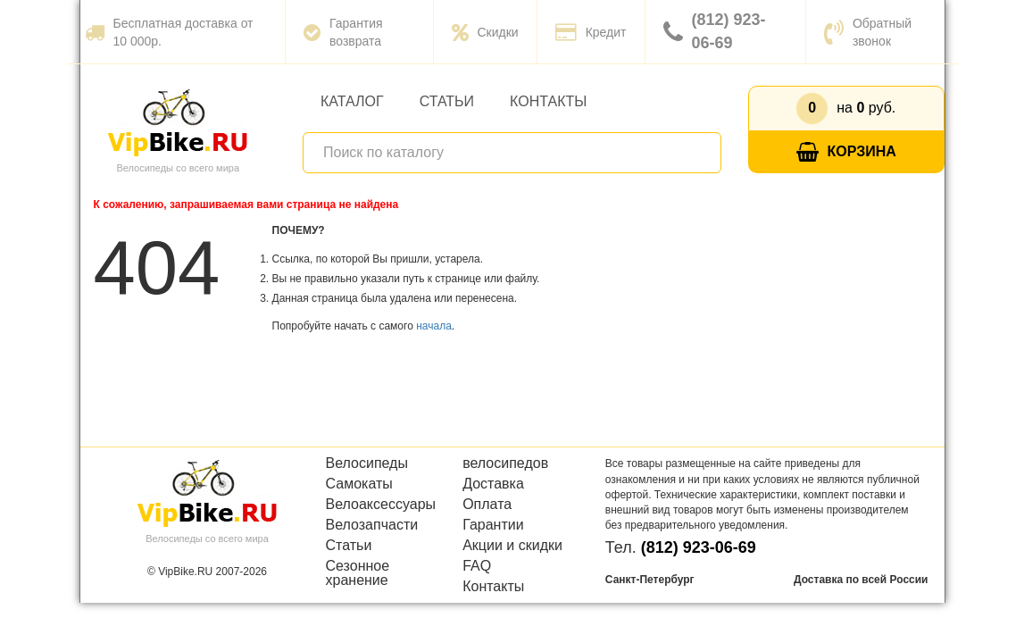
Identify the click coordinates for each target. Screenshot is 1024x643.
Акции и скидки (512, 546)
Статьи (447, 101)
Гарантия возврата (343, 32)
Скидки (485, 32)
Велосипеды (367, 463)
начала (434, 326)
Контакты (548, 101)
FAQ (476, 566)
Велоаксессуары (381, 504)
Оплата (487, 504)
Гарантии (493, 525)
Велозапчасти (372, 525)
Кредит (591, 32)
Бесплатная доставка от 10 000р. (169, 32)
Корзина (846, 152)
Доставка (493, 484)
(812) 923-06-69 (714, 31)
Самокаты (359, 484)
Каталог (352, 101)
